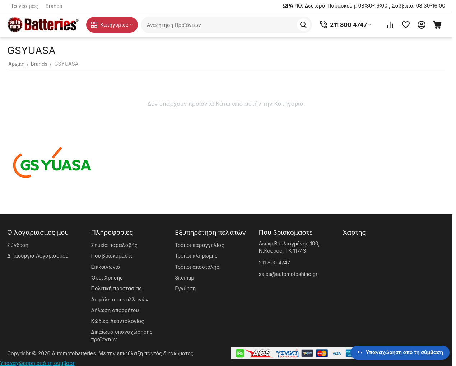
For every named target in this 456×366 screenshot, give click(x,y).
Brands (54, 6)
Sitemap (184, 277)
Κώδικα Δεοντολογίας (117, 321)
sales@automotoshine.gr (288, 274)
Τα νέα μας (24, 6)
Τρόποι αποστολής (197, 267)
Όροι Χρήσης (107, 277)
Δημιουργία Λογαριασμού (38, 256)
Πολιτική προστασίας (116, 288)
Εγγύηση (185, 288)
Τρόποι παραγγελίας (199, 245)
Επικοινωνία (105, 267)
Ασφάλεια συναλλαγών (120, 299)
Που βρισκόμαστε (112, 256)
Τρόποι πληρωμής (196, 256)
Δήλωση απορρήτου (115, 310)
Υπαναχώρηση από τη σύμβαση (38, 363)
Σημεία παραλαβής (114, 245)
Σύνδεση (17, 245)
